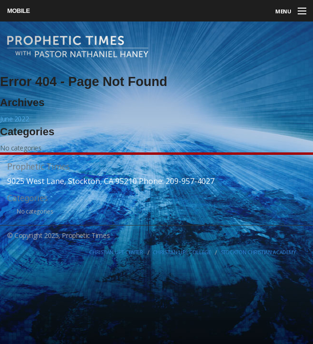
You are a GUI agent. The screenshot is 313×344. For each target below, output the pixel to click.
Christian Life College (182, 252)
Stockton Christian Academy (258, 252)
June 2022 (14, 118)
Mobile (18, 10)
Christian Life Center (116, 252)
